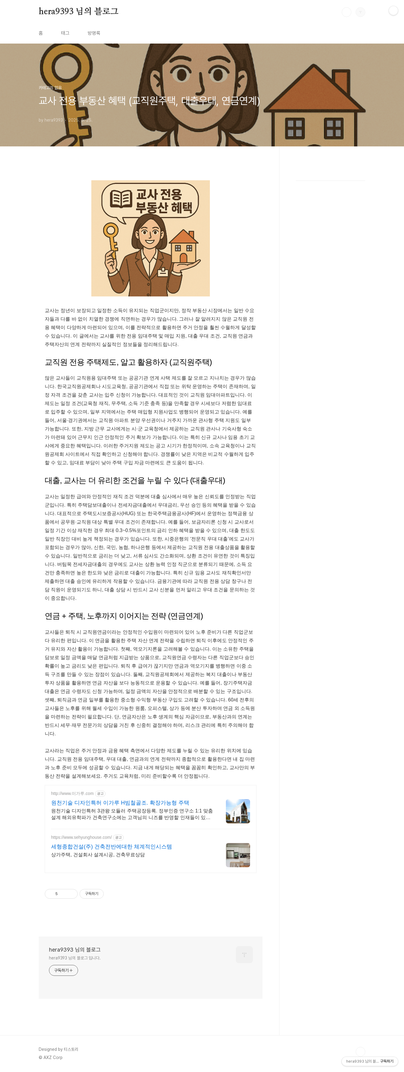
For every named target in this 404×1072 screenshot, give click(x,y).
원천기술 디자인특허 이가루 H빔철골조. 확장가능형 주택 (120, 803)
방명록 (94, 33)
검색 (346, 12)
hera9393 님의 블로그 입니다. (75, 958)
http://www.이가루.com (72, 793)
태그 (65, 33)
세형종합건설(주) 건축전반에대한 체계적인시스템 (111, 847)
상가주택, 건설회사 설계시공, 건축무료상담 (98, 854)
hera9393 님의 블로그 (79, 12)
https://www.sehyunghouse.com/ (81, 837)
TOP (360, 1052)
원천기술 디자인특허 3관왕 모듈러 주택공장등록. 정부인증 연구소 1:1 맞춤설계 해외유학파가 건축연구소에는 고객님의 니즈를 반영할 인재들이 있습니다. (132, 814)
